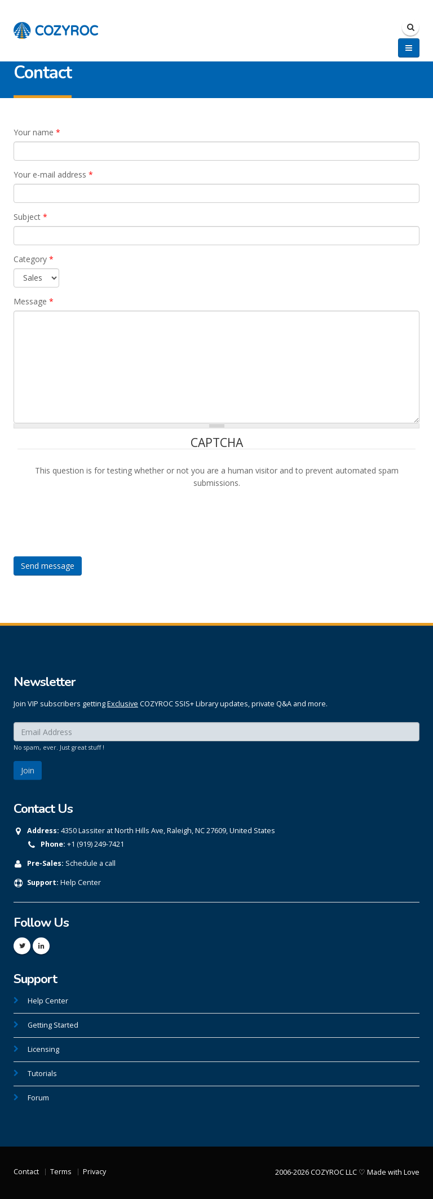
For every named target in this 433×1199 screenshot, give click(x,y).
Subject (30, 216)
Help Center (80, 882)
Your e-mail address (53, 174)
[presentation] (103, 511)
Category (34, 259)
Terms (61, 1171)
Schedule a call (90, 863)
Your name (37, 132)
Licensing (43, 1049)
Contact (26, 1171)
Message (34, 301)
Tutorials (42, 1073)
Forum (38, 1098)
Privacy (94, 1171)
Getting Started (53, 1025)
